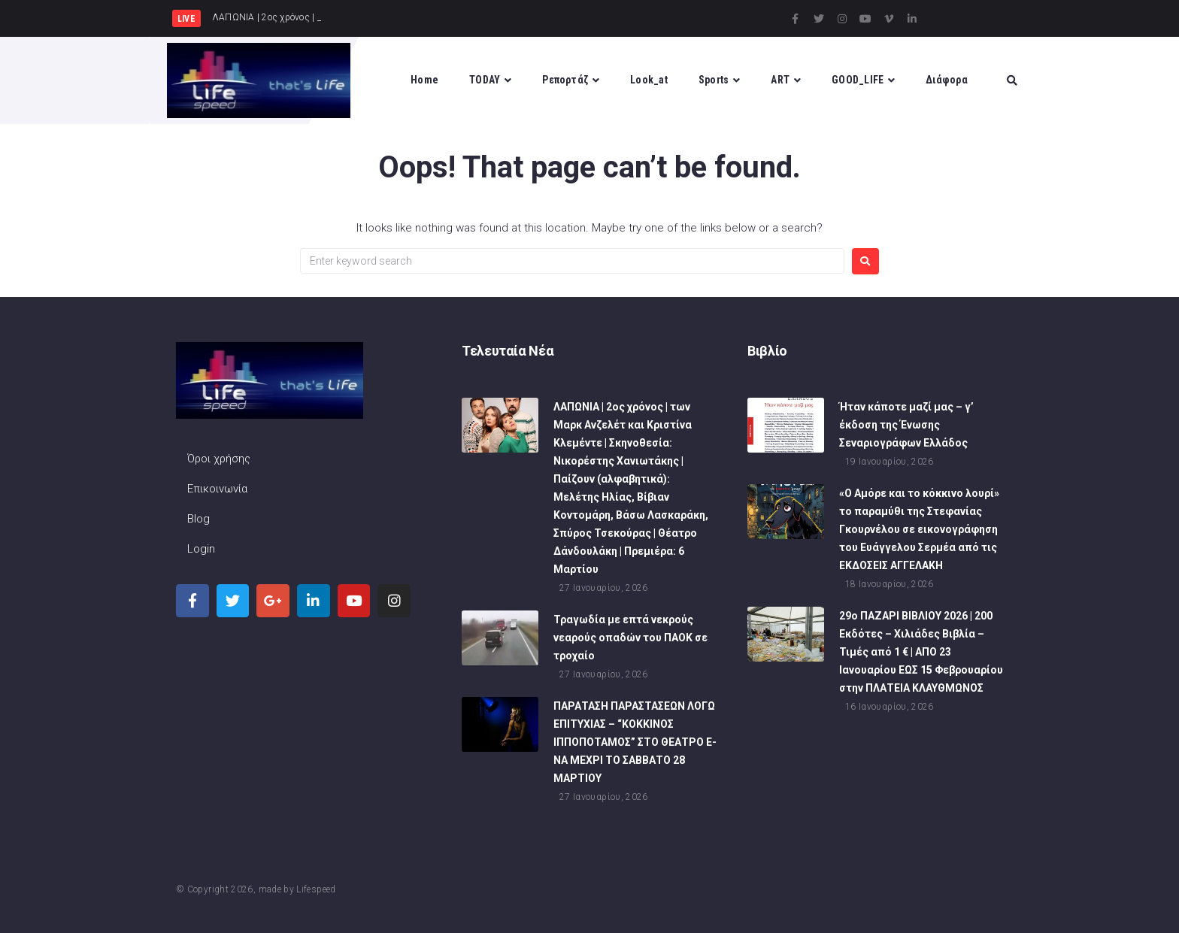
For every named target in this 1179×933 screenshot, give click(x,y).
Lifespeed (315, 889)
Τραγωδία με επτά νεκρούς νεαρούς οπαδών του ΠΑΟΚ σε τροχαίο (630, 637)
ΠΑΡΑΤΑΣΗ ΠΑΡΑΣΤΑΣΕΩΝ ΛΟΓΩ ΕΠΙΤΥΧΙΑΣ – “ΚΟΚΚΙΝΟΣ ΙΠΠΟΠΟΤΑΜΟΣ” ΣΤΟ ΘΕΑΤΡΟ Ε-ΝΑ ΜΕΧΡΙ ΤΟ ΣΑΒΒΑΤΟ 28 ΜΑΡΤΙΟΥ (635, 742)
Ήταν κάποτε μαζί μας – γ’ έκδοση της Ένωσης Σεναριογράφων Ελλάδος (906, 425)
